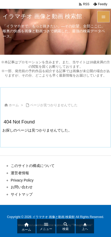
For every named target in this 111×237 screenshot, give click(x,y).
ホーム (14, 105)
